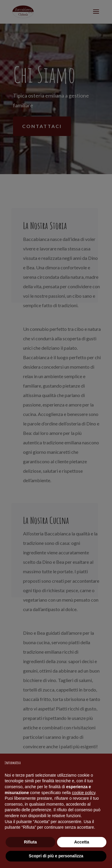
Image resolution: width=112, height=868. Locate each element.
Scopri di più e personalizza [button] (56, 856)
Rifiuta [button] (30, 842)
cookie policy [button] (83, 792)
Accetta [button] (81, 842)
